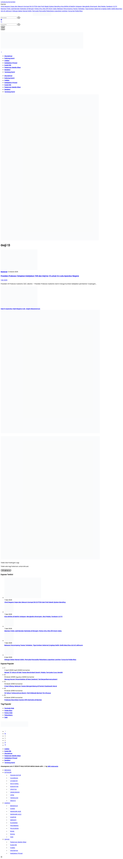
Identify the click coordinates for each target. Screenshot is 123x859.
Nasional (4, 272)
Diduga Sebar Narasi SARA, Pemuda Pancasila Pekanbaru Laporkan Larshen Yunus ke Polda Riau (47, 11)
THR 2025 (4, 280)
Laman (6, 839)
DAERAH (7, 803)
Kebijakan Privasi (10, 63)
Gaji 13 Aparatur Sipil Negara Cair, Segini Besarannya (20, 309)
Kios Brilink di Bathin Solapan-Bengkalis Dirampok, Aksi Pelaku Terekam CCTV (89, 6)
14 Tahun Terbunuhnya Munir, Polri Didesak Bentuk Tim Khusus (27, 693)
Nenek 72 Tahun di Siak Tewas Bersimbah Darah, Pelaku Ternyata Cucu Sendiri (33, 672)
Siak (6, 717)
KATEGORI (7, 772)
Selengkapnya (5, 570)
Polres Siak (8, 713)
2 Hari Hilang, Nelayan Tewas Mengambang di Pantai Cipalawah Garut (30, 686)
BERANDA (7, 770)
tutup (2, 26)
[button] (18, 18)
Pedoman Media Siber (12, 67)
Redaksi (7, 70)
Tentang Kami (9, 72)
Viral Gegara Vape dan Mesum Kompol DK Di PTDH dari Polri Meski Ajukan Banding (31, 6)
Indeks (6, 61)
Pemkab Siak (9, 708)
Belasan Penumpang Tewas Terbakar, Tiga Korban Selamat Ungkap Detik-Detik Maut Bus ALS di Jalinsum (43, 645)
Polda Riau (8, 710)
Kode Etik (7, 65)
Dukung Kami (9, 58)
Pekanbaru (8, 715)
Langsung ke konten (8, 2)
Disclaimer (8, 56)
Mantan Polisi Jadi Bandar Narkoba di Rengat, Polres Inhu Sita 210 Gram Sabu (29, 9)
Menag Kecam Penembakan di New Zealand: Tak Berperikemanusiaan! (30, 679)
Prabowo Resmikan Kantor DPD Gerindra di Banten (23, 700)
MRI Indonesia (53, 766)
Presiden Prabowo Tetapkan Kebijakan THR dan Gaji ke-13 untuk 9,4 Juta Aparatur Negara (40, 276)
